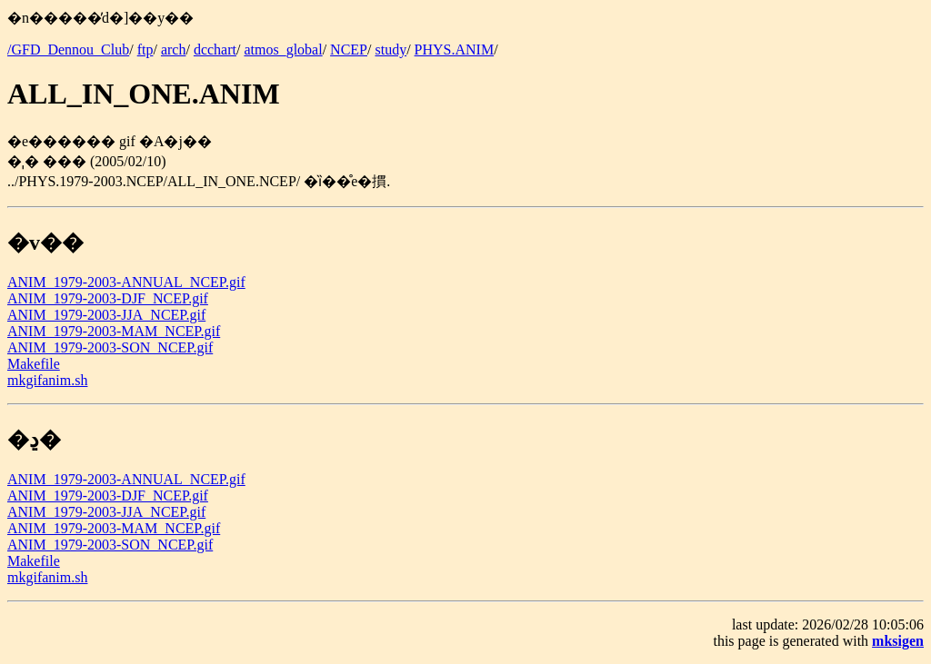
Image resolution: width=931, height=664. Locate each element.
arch (173, 49)
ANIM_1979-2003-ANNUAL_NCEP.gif (126, 282)
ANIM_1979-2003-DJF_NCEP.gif (107, 298)
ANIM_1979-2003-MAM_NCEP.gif (113, 331)
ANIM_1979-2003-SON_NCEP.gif (110, 347)
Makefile (33, 364)
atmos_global (283, 49)
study (390, 49)
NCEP (348, 49)
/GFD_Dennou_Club (68, 49)
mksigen (898, 641)
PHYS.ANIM (455, 49)
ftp (145, 49)
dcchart (215, 49)
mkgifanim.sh (47, 380)
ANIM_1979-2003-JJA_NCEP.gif (106, 314)
